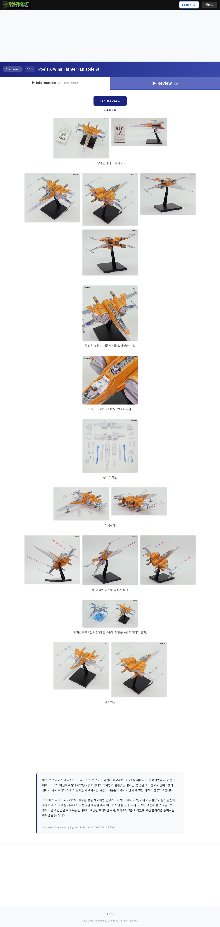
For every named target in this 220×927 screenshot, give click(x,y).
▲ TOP (110, 914)
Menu (209, 4)
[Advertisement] (110, 36)
